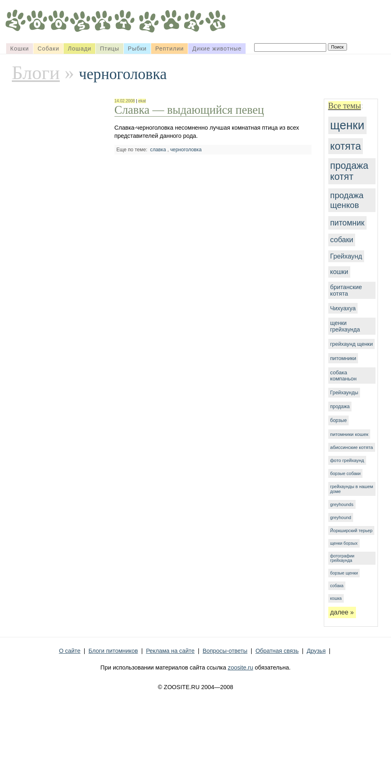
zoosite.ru (240, 667)
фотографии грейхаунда (342, 558)
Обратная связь (277, 651)
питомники (343, 358)
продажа (340, 406)
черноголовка (186, 150)
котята (345, 146)
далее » (342, 612)
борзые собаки (345, 473)
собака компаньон (343, 375)
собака (337, 586)
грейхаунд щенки (351, 344)
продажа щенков (347, 200)
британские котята (346, 290)
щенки (347, 125)
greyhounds (342, 504)
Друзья (316, 651)
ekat (142, 101)
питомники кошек (349, 434)
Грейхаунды (344, 393)
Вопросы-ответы (224, 651)
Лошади (79, 48)
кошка (336, 598)
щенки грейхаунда (345, 326)
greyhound (340, 517)
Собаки (48, 48)
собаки (342, 240)
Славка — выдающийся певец (189, 109)
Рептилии (169, 48)
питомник (347, 222)
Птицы (109, 48)
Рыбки (137, 48)
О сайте (70, 651)
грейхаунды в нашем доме (351, 489)
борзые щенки (344, 573)
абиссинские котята (351, 447)
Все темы (344, 105)
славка (158, 150)
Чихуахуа (343, 308)
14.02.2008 (124, 101)
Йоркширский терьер (351, 530)
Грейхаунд (346, 256)
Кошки (19, 48)
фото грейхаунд (347, 460)
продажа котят (349, 171)
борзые (338, 420)
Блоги (36, 72)
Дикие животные (217, 48)
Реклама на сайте (170, 651)
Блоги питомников (113, 651)
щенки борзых (344, 543)
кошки (339, 271)
